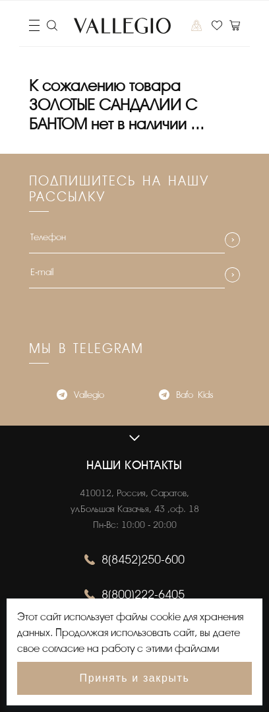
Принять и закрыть (135, 678)
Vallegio (80, 396)
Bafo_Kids (186, 396)
